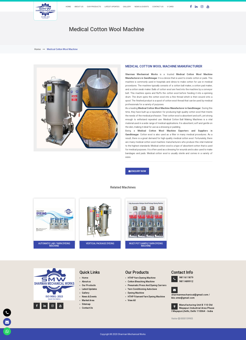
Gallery (127, 7)
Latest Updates (111, 7)
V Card (170, 7)
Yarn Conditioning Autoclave (142, 289)
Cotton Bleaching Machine (141, 281)
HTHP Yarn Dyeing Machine (141, 278)
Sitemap (86, 304)
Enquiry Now (137, 171)
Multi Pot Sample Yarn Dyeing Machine (146, 244)
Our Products (94, 7)
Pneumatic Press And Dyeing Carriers (147, 285)
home (37, 49)
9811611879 (186, 277)
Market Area (88, 300)
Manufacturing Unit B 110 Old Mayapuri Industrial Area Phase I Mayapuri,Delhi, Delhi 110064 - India (192, 308)
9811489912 (186, 281)
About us (79, 7)
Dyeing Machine (136, 293)
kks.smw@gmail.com (183, 297)
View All (132, 300)
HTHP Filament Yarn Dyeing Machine (146, 296)
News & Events (142, 7)
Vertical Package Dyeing (100, 243)
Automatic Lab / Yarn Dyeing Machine (54, 244)
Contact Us (157, 7)
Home (68, 7)
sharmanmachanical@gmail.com (189, 294)
